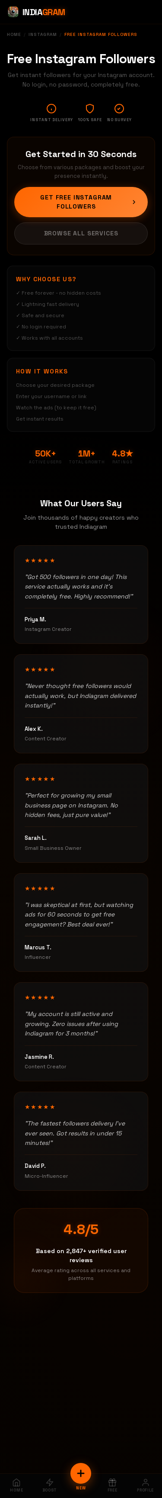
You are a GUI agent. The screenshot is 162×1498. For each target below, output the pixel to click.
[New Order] (80, 1473)
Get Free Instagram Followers (88, 201)
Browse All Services (81, 233)
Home (14, 34)
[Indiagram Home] (36, 12)
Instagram (43, 34)
